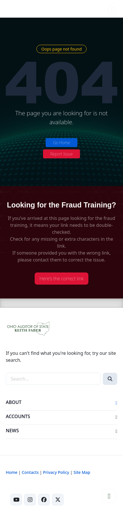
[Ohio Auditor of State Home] (15, 9)
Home (11, 472)
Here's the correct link (61, 278)
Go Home (61, 142)
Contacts (30, 472)
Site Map (81, 472)
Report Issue (61, 154)
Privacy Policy (56, 472)
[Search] (110, 379)
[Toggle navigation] (112, 8)
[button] (116, 403)
